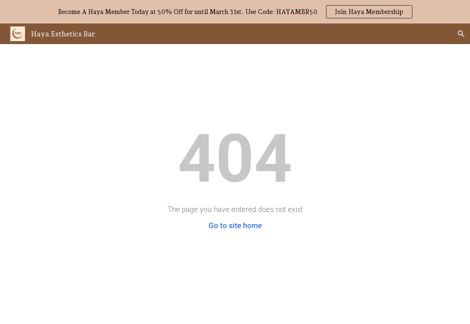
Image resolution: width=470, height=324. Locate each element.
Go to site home (235, 225)
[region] (235, 12)
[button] (461, 34)
